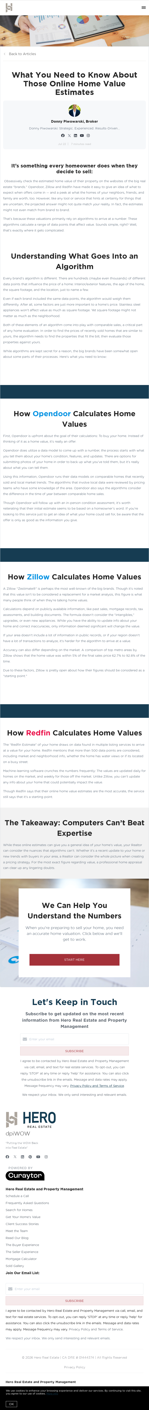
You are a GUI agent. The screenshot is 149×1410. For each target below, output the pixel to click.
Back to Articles (22, 54)
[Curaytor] (25, 1179)
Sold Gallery (15, 1266)
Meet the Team (17, 1231)
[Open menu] (144, 7)
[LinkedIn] (22, 1157)
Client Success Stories (22, 1224)
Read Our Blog (17, 1238)
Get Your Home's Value (23, 1217)
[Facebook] (7, 1157)
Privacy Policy (74, 1367)
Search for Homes (19, 1210)
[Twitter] (15, 1157)
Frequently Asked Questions (27, 1203)
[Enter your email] (78, 1039)
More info (52, 1393)
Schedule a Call (17, 1196)
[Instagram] (46, 1157)
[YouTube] (38, 1157)
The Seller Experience (22, 1252)
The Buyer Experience (22, 1245)
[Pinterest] (30, 1157)
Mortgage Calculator (21, 1259)
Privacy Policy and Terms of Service (97, 1085)
